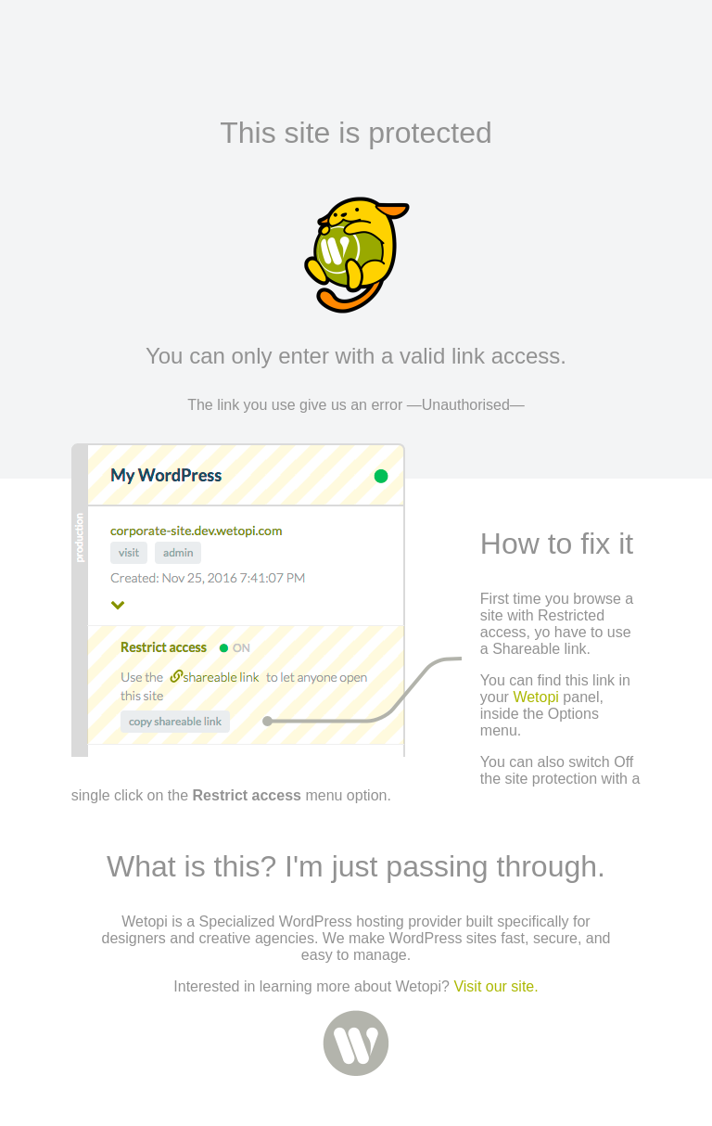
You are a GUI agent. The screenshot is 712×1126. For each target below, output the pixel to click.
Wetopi (536, 697)
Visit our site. (495, 986)
